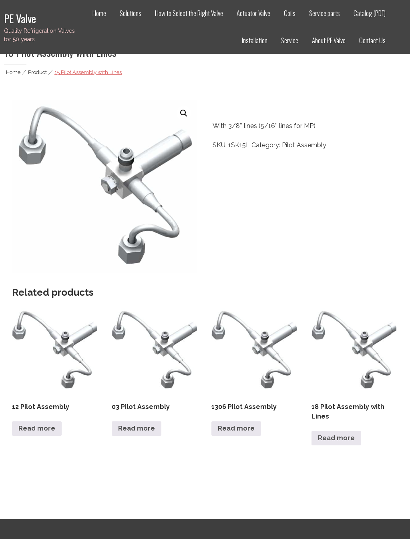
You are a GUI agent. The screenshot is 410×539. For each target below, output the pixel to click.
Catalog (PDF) (370, 13)
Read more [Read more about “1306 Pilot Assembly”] (236, 428)
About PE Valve (329, 40)
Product (37, 72)
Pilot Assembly (304, 145)
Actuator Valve (253, 13)
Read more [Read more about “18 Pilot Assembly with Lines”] (336, 438)
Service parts (324, 13)
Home (99, 13)
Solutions (130, 13)
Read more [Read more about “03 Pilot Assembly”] (136, 428)
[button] (184, 113)
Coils (289, 13)
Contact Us (372, 40)
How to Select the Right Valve (189, 13)
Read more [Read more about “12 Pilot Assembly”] (36, 428)
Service (289, 40)
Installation (254, 40)
